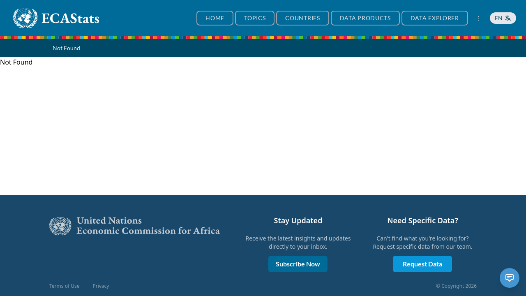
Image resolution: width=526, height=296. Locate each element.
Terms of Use (64, 286)
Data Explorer (435, 17)
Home (214, 17)
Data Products (365, 17)
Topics (254, 17)
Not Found (66, 47)
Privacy (100, 286)
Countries (302, 17)
